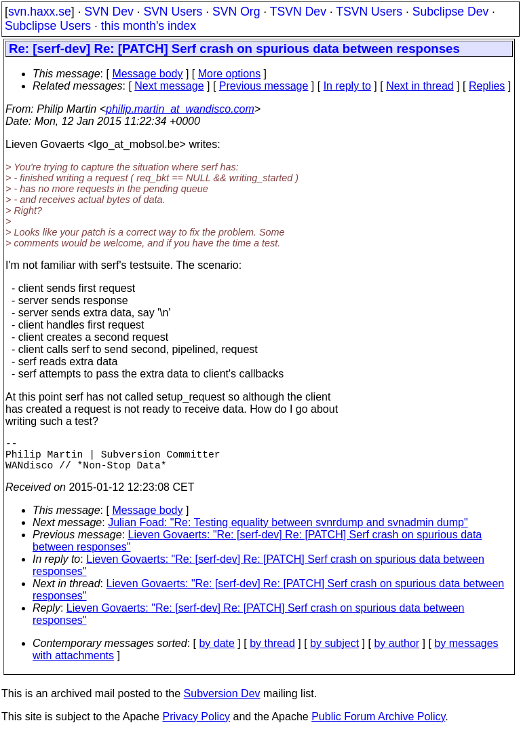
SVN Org (236, 11)
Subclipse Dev (450, 11)
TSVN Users (369, 11)
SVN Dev (108, 11)
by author (396, 651)
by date (216, 651)
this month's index (148, 26)
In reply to (347, 86)
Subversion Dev (222, 701)
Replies (487, 86)
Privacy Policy (196, 724)
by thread (272, 651)
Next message (169, 86)
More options (229, 73)
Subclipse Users (48, 26)
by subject (334, 651)
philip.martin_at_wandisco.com (180, 109)
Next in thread (420, 86)
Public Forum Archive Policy (378, 724)
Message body (147, 73)
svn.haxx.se (39, 11)
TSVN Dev (298, 11)
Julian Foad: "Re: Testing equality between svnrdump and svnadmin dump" (287, 530)
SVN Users (172, 11)
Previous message (264, 86)
